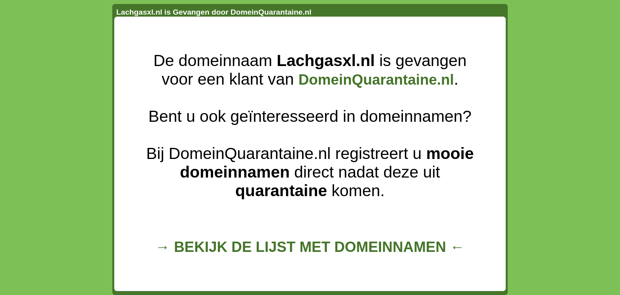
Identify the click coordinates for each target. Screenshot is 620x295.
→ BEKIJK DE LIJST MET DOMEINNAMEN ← (310, 247)
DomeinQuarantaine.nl (376, 80)
